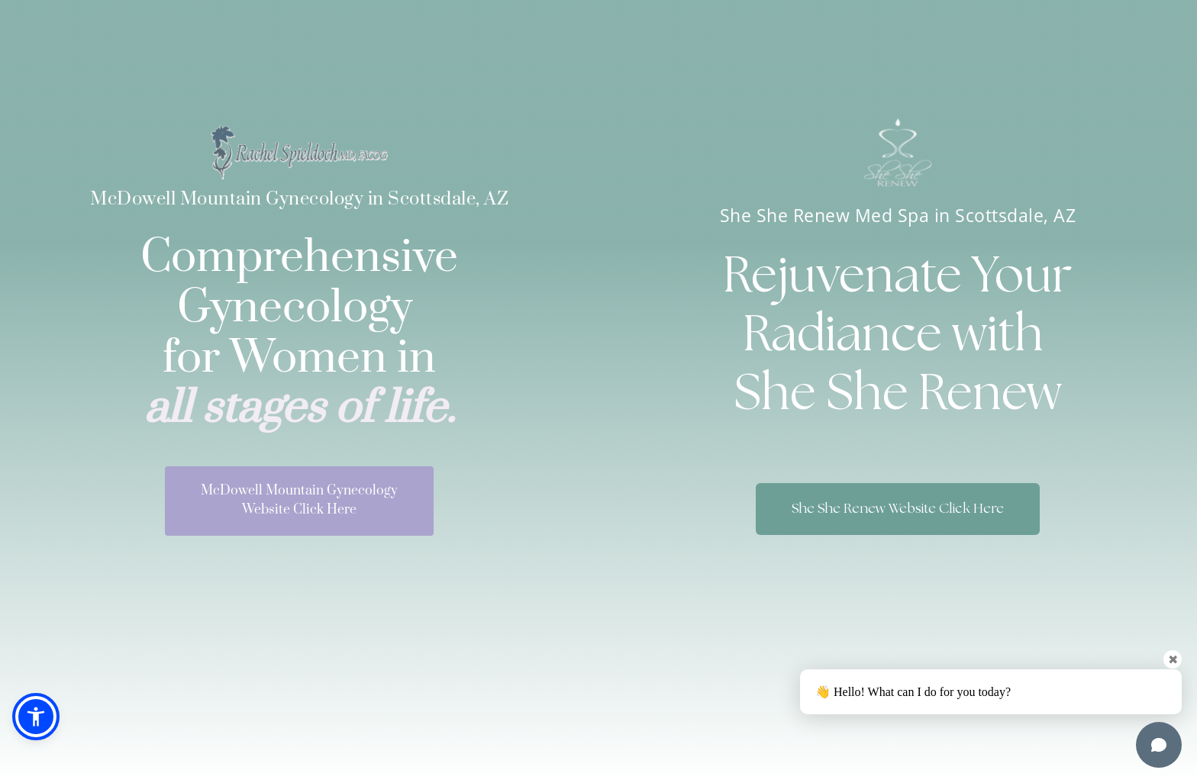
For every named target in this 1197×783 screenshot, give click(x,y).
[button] (35, 716)
